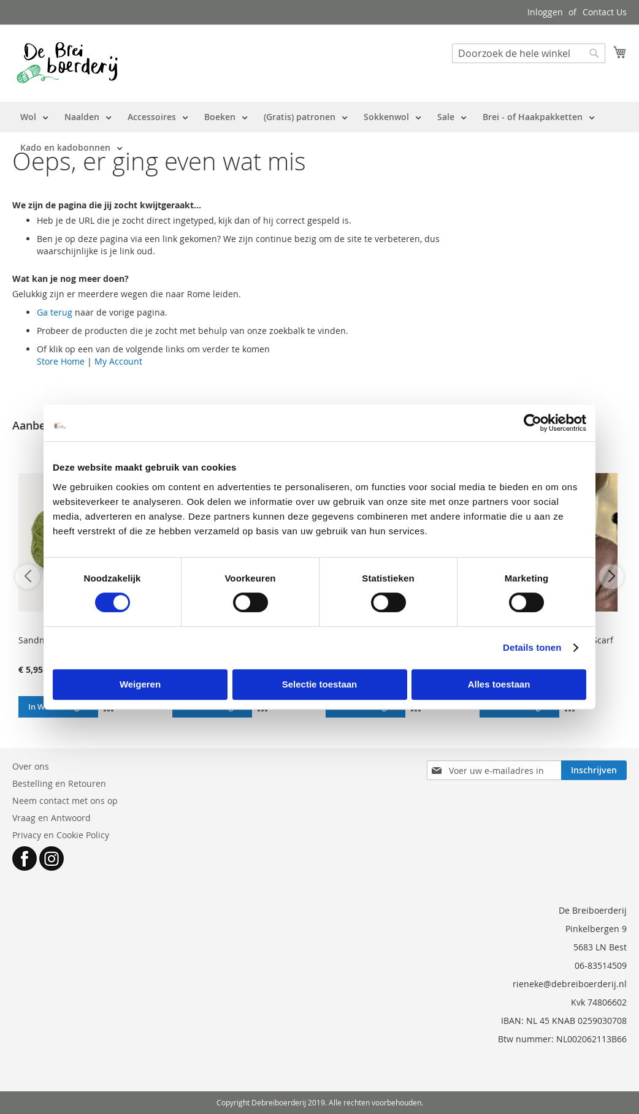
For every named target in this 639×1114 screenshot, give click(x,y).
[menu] (319, 132)
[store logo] (67, 62)
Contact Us (605, 12)
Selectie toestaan (320, 684)
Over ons (30, 766)
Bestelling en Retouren (59, 783)
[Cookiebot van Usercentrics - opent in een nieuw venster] (532, 423)
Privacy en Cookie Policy (60, 835)
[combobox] (528, 53)
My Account (118, 361)
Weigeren (140, 684)
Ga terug (54, 312)
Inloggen (545, 12)
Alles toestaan (499, 684)
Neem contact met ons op (65, 800)
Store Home (61, 361)
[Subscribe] (594, 770)
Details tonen (532, 647)
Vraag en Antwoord (51, 818)
